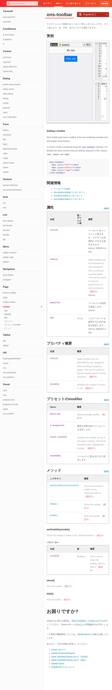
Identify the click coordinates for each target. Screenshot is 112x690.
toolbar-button (9, 302)
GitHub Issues (83, 634)
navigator (7, 279)
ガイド (47, 3)
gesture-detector (10, 185)
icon (5, 395)
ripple (5, 409)
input (5, 144)
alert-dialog (8, 94)
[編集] (106, 208)
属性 (6, 318)
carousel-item (9, 17)
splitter (6, 262)
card (5, 390)
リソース (90, 3)
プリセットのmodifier (12, 325)
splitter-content (9, 252)
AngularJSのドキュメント (63, 667)
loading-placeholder (12, 358)
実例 (6, 311)
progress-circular (10, 404)
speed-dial (7, 71)
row (4, 207)
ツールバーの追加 (62, 188)
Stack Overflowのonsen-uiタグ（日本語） (70, 656)
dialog (5, 98)
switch (6, 172)
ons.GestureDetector (12, 190)
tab (4, 341)
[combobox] (22, 3)
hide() (54, 515)
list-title (6, 235)
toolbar (6, 307)
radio (5, 153)
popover (6, 108)
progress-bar (8, 400)
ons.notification (9, 117)
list (4, 239)
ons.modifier (8, 414)
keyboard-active (10, 149)
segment (7, 62)
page (5, 297)
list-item (6, 230)
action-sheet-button (11, 84)
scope (5, 363)
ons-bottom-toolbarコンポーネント (69, 192)
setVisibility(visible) (64, 485)
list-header (7, 225)
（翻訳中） (93, 291)
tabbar (6, 345)
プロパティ (8, 321)
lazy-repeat (8, 221)
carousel (7, 22)
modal (5, 103)
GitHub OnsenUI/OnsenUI (63, 653)
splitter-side (8, 257)
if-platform (7, 39)
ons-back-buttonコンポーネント (68, 195)
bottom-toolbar (9, 293)
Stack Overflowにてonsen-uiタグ (86, 621)
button (6, 130)
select (5, 167)
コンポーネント (73, 3)
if (3, 44)
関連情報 (7, 314)
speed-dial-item (10, 67)
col (4, 203)
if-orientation (8, 35)
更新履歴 (104, 4)
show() (54, 504)
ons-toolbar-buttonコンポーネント (69, 199)
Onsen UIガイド (58, 650)
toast (5, 112)
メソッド (7, 328)
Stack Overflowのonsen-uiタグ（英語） (69, 660)
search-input (8, 163)
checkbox (7, 135)
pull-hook (7, 57)
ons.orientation (9, 372)
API (59, 3)
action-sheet (8, 89)
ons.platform (8, 377)
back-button (8, 275)
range (5, 158)
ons (4, 368)
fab (4, 139)
